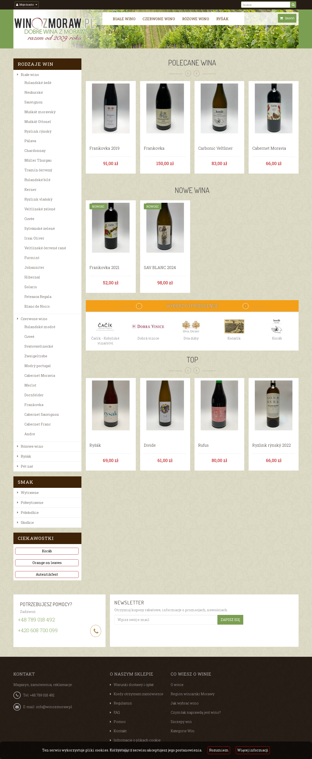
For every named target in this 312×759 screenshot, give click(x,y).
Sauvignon (33, 102)
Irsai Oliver (34, 238)
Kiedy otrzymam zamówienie (138, 694)
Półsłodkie (30, 512)
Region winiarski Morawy (192, 694)
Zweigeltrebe (35, 356)
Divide (150, 445)
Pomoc (120, 721)
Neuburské (33, 92)
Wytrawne (30, 492)
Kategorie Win (183, 731)
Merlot (30, 385)
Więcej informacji (252, 750)
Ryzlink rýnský (37, 131)
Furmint (31, 257)
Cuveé (29, 336)
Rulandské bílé (37, 179)
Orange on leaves (47, 562)
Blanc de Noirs (37, 306)
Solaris (30, 287)
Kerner (30, 189)
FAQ (117, 712)
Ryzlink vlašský (38, 199)
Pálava (30, 141)
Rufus (203, 445)
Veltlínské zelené (39, 209)
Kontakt (120, 731)
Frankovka (33, 404)
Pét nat (114, 31)
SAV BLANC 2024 (160, 267)
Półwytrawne (32, 502)
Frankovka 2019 (104, 148)
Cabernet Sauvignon (41, 414)
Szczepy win (181, 721)
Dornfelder (34, 395)
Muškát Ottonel (37, 121)
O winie (177, 684)
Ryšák (222, 18)
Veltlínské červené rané (45, 248)
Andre (29, 434)
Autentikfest (47, 574)
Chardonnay (35, 150)
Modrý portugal (37, 365)
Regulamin (123, 703)
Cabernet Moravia (39, 375)
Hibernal (32, 277)
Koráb (47, 551)
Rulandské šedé (37, 82)
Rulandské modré (39, 326)
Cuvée (29, 218)
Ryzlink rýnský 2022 (271, 445)
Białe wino (124, 18)
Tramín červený (38, 170)
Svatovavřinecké (38, 346)
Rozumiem (219, 750)
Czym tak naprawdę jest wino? (196, 712)
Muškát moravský (40, 112)
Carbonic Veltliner (215, 148)
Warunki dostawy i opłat (134, 684)
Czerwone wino (159, 18)
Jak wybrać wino (185, 703)
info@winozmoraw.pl (54, 706)
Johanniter (34, 267)
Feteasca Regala (37, 296)
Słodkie (27, 522)
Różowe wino (195, 18)
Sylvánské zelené (39, 228)
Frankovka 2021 (104, 267)
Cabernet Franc (37, 424)
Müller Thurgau (37, 160)
